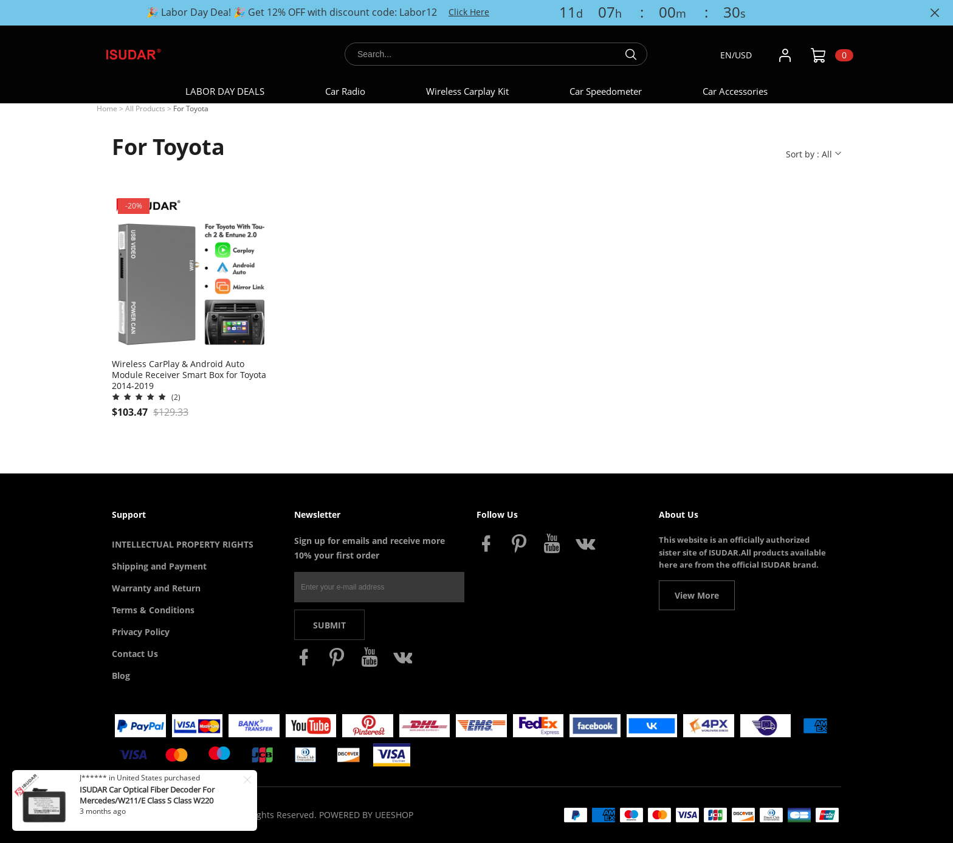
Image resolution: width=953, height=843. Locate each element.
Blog (121, 675)
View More (697, 595)
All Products (145, 108)
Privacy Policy (141, 632)
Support (129, 514)
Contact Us (135, 653)
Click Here (469, 12)
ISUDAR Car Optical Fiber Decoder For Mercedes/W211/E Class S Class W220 (147, 795)
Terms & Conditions (153, 610)
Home (107, 108)
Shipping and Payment (159, 566)
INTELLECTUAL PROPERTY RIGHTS (182, 544)
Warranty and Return (156, 588)
